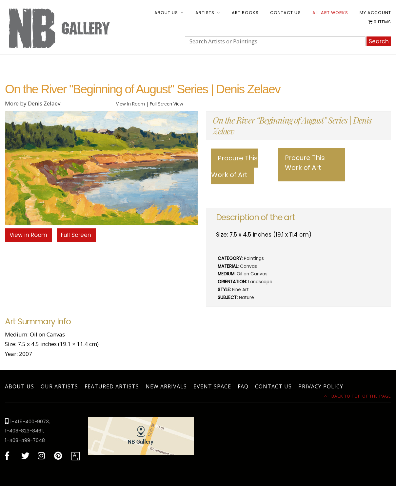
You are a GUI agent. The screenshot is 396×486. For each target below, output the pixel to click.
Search (379, 41)
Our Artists (59, 386)
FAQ (243, 386)
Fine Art (240, 290)
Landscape (260, 282)
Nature (246, 297)
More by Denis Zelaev (32, 103)
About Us (166, 12)
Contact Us (285, 12)
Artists (204, 12)
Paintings (254, 258)
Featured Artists (112, 386)
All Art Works (330, 12)
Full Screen (76, 235)
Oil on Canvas (252, 274)
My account (375, 12)
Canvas (248, 266)
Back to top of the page (357, 396)
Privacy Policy (320, 386)
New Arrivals (166, 386)
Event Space (212, 386)
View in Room (28, 235)
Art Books (245, 12)
